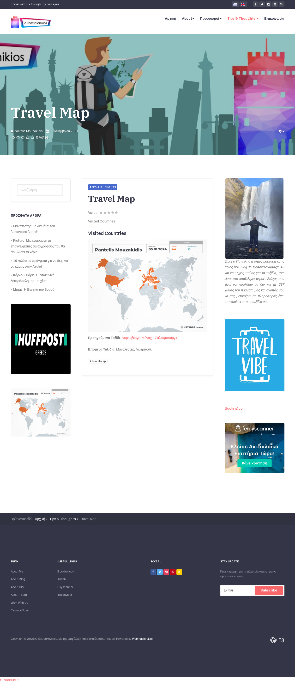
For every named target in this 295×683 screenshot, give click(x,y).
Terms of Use (20, 610)
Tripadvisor (64, 595)
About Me (17, 571)
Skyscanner (65, 587)
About (188, 18)
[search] (40, 190)
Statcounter (9, 680)
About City (17, 587)
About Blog (18, 579)
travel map (99, 361)
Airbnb (61, 579)
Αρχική (170, 18)
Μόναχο (147, 338)
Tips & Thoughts (243, 18)
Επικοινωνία (274, 18)
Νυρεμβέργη (131, 338)
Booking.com (235, 408)
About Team (19, 595)
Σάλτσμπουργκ (166, 338)
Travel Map (50, 112)
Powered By (277, 640)
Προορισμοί (211, 18)
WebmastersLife (142, 638)
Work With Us (19, 602)
